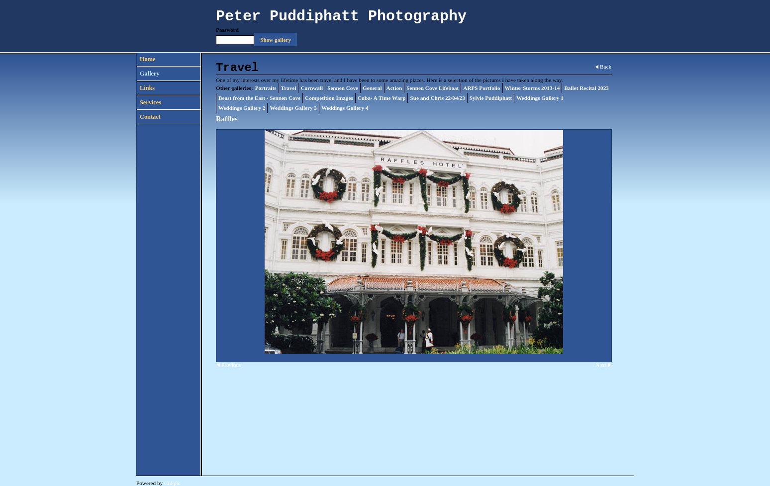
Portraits (266, 88)
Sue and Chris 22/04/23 (437, 98)
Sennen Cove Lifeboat (432, 88)
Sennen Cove (342, 88)
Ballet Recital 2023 (586, 88)
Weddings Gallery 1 (539, 98)
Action (394, 88)
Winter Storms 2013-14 (532, 88)
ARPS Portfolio (481, 88)
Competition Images (329, 98)
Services (150, 102)
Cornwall (311, 88)
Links (147, 87)
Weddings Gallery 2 (241, 108)
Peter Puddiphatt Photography (341, 16)
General (372, 88)
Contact (150, 116)
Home (147, 59)
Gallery (150, 73)
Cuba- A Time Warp (382, 98)
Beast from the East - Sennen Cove (259, 98)
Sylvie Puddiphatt (491, 98)
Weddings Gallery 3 (293, 108)
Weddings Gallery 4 (344, 108)
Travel (288, 88)
